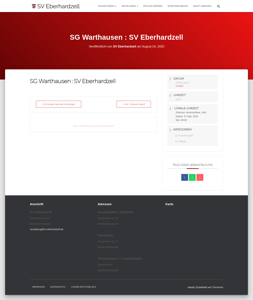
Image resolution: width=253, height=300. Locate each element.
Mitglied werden (152, 6)
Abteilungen (130, 6)
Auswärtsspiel (184, 135)
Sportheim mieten (178, 6)
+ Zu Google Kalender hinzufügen (58, 104)
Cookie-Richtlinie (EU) (83, 287)
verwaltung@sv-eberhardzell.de (46, 229)
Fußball (181, 141)
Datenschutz (58, 287)
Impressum (38, 287)
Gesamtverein (107, 6)
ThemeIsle (217, 287)
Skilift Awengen (202, 6)
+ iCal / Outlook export (133, 104)
